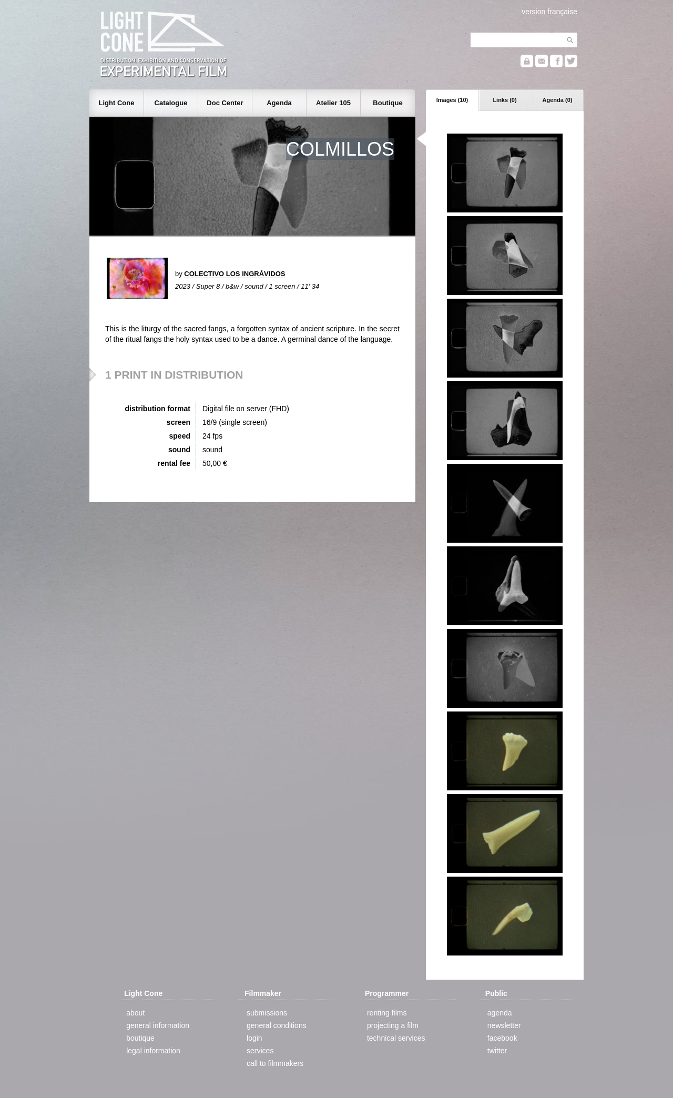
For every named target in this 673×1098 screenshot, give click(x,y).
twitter (497, 1050)
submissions (267, 1013)
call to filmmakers (275, 1063)
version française (549, 11)
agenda (499, 1013)
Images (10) (452, 100)
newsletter (504, 1025)
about (135, 1013)
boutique (140, 1038)
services (260, 1050)
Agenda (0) (558, 100)
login (254, 1038)
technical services (396, 1038)
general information (157, 1025)
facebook (502, 1038)
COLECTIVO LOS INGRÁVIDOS (234, 274)
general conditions (277, 1025)
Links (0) (504, 100)
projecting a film (393, 1025)
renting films (386, 1013)
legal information (153, 1050)
